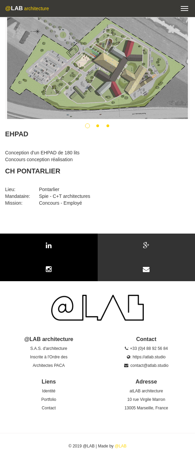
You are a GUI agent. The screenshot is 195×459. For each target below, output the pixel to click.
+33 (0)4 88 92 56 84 (149, 348)
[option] (97, 68)
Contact (49, 408)
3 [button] (107, 125)
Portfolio (48, 399)
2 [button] (97, 125)
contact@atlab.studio (149, 365)
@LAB (120, 446)
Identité (48, 391)
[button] (184, 8)
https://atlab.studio (149, 357)
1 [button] (87, 125)
